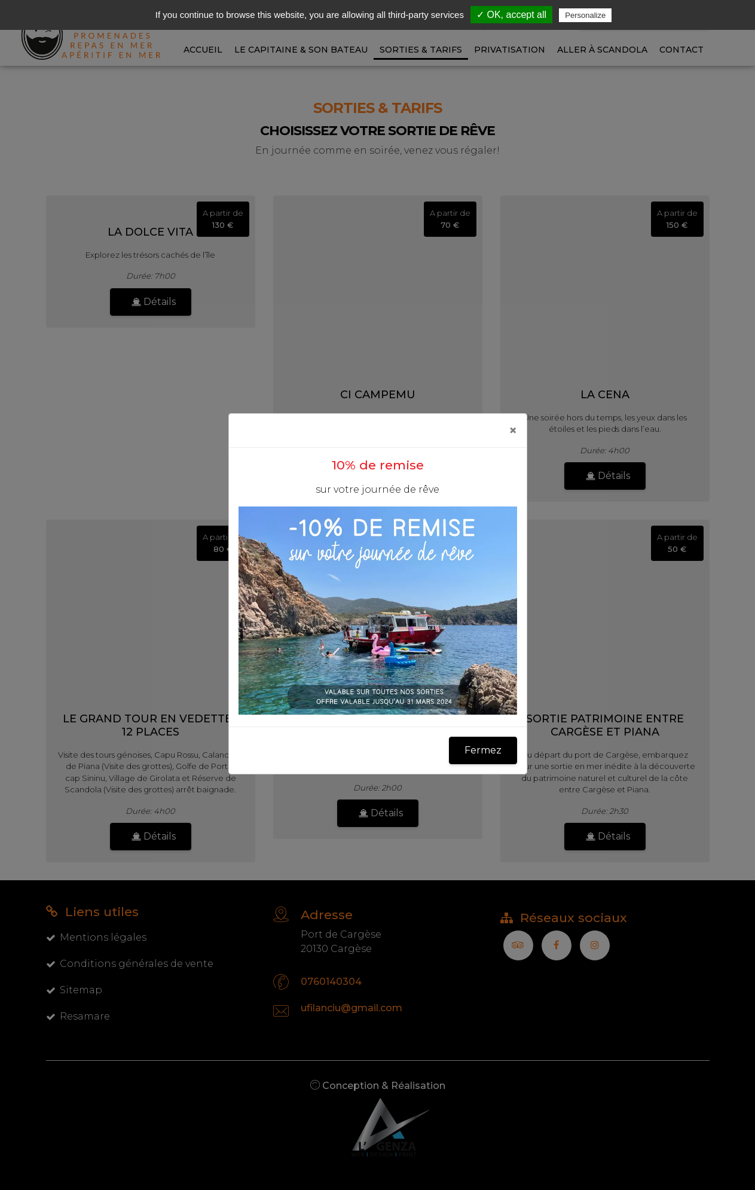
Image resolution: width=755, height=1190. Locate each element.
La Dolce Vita (150, 232)
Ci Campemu (377, 394)
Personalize (585, 15)
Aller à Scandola (602, 49)
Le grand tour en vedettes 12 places (151, 725)
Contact (681, 49)
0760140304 (331, 981)
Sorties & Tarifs (421, 49)
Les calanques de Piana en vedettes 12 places (377, 725)
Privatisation (509, 49)
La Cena (604, 394)
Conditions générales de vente (129, 963)
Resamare (78, 1016)
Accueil (203, 49)
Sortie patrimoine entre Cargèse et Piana (605, 725)
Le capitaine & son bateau (301, 49)
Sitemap (74, 990)
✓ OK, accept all (511, 15)
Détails (154, 301)
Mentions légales (96, 937)
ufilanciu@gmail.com (351, 1008)
